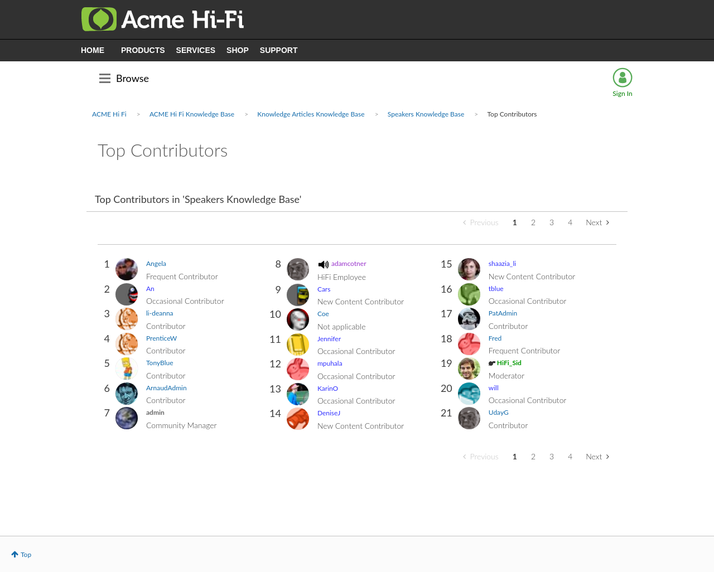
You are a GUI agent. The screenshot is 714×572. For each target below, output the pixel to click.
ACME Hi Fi (109, 114)
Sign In (622, 93)
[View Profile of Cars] (324, 289)
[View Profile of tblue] (496, 288)
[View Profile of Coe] (323, 313)
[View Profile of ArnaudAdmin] (166, 388)
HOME (92, 50)
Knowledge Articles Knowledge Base (310, 114)
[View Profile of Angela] (156, 263)
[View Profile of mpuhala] (329, 363)
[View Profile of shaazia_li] (502, 263)
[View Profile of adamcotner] (348, 263)
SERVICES (196, 50)
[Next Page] (597, 222)
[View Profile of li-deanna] (159, 313)
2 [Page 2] (533, 222)
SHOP (237, 50)
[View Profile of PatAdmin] (503, 313)
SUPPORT (279, 50)
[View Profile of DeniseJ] (328, 413)
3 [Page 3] (551, 222)
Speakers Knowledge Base (426, 114)
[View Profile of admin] (155, 412)
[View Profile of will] (494, 388)
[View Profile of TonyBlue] (159, 362)
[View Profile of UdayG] (499, 412)
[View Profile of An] (150, 288)
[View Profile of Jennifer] (329, 339)
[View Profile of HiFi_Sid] (509, 362)
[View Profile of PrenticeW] (161, 338)
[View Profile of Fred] (495, 338)
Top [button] (26, 554)
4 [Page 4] (570, 222)
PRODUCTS (143, 50)
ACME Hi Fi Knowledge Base (191, 114)
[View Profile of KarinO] (327, 388)
